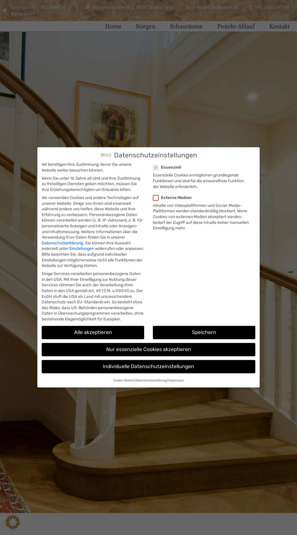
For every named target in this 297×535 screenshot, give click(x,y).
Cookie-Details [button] (123, 368)
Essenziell (169, 155)
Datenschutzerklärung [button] (151, 368)
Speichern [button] (204, 320)
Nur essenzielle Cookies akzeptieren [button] (148, 337)
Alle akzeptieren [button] (93, 320)
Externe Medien (174, 185)
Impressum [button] (176, 368)
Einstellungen (81, 236)
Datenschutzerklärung (62, 230)
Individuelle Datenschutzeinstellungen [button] (148, 354)
